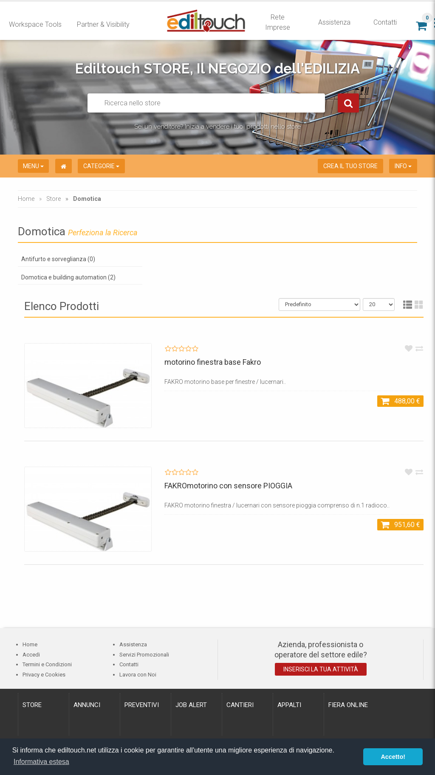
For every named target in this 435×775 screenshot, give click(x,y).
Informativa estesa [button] (41, 761)
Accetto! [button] (393, 756)
